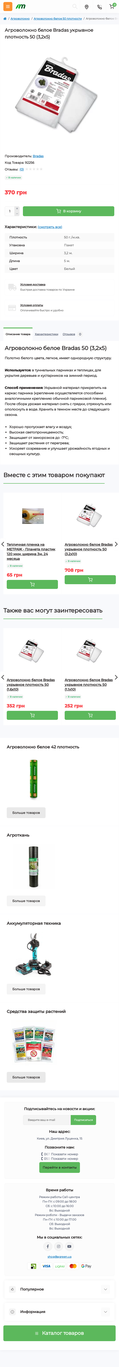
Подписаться (83, 1120)
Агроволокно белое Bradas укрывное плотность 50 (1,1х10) (89, 684)
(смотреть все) (50, 227)
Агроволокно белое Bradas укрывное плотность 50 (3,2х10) (89, 549)
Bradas (38, 156)
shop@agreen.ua (59, 1256)
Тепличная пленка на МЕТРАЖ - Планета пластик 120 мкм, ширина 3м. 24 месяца (31, 551)
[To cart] (32, 584)
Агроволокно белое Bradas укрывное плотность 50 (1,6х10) (31, 684)
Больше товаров (26, 813)
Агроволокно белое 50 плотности (58, 18)
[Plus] (17, 208)
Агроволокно (20, 18)
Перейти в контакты (60, 1167)
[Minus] (17, 213)
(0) (22, 169)
